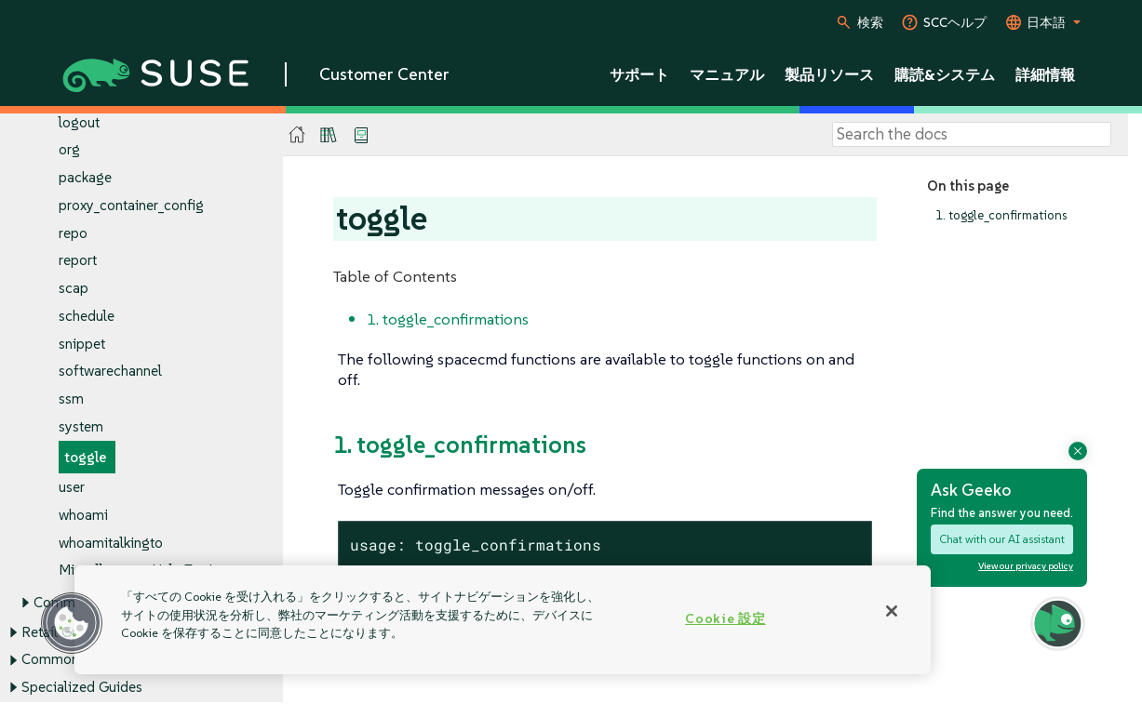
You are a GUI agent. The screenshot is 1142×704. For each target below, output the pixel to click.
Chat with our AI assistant (1002, 539)
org (69, 150)
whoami (83, 515)
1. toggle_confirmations (1001, 215)
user (72, 488)
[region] (502, 619)
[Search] (971, 135)
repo (73, 233)
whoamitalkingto (111, 542)
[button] (71, 623)
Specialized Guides (81, 687)
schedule (86, 316)
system (81, 426)
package (85, 178)
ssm (71, 398)
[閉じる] (891, 611)
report (78, 261)
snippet (82, 343)
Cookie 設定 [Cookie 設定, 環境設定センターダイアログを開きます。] (725, 618)
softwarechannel (110, 371)
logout (79, 122)
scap (73, 289)
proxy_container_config (131, 205)
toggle (85, 457)
